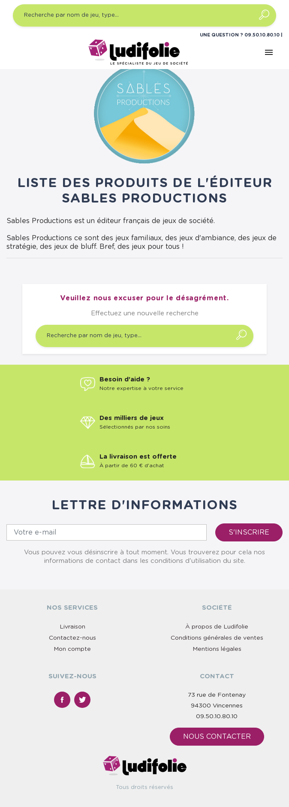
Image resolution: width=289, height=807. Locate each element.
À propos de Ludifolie (216, 627)
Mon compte (72, 649)
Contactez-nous (72, 638)
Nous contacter (217, 736)
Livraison (72, 627)
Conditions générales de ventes (217, 638)
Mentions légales (217, 649)
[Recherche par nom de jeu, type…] (144, 15)
